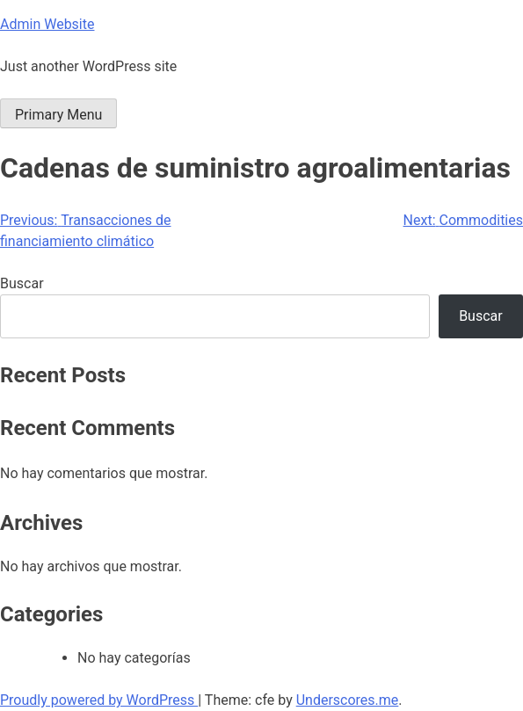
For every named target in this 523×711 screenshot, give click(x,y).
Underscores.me (347, 700)
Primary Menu (58, 114)
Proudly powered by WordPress (99, 700)
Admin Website (47, 24)
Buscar (22, 283)
